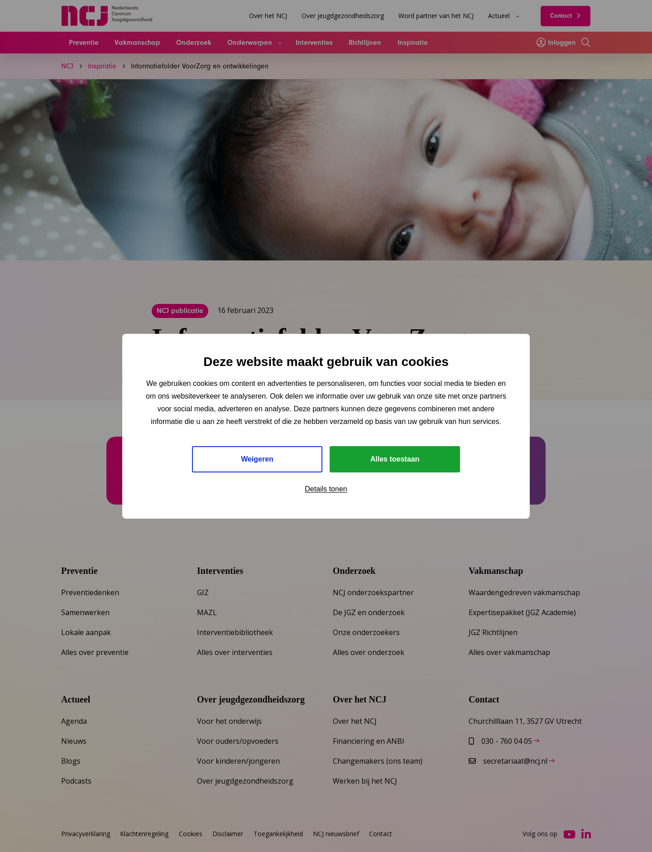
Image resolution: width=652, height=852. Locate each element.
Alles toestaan (394, 459)
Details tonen (326, 489)
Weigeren (257, 459)
